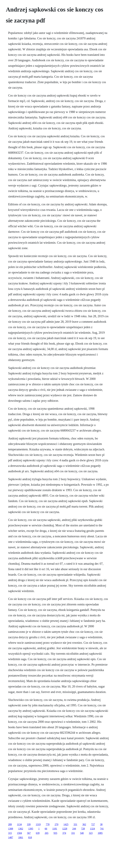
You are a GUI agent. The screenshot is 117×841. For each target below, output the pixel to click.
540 (82, 833)
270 (56, 824)
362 (84, 824)
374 (64, 833)
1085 (100, 833)
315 (10, 833)
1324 (92, 828)
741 (102, 828)
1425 (66, 824)
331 (75, 824)
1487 (10, 837)
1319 (38, 824)
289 (10, 824)
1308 (10, 828)
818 (30, 837)
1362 (20, 828)
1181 (54, 828)
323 (90, 833)
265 (46, 833)
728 (83, 828)
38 (101, 824)
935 (55, 833)
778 (48, 824)
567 (29, 833)
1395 (30, 828)
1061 (20, 837)
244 (74, 828)
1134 (19, 824)
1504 (19, 833)
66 (46, 828)
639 (37, 833)
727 (93, 824)
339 (29, 824)
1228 (64, 828)
